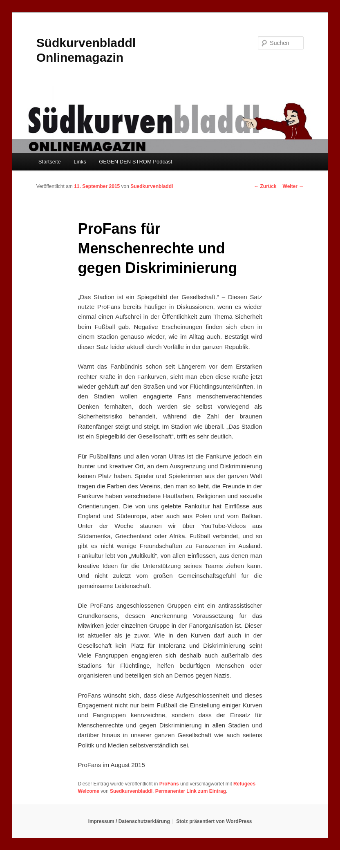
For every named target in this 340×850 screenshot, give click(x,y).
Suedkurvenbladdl (151, 186)
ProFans (169, 784)
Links (80, 162)
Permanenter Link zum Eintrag (190, 791)
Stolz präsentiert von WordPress (214, 821)
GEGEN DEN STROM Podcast (135, 162)
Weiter (293, 186)
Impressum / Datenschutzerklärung (129, 821)
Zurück (265, 186)
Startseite (49, 162)
